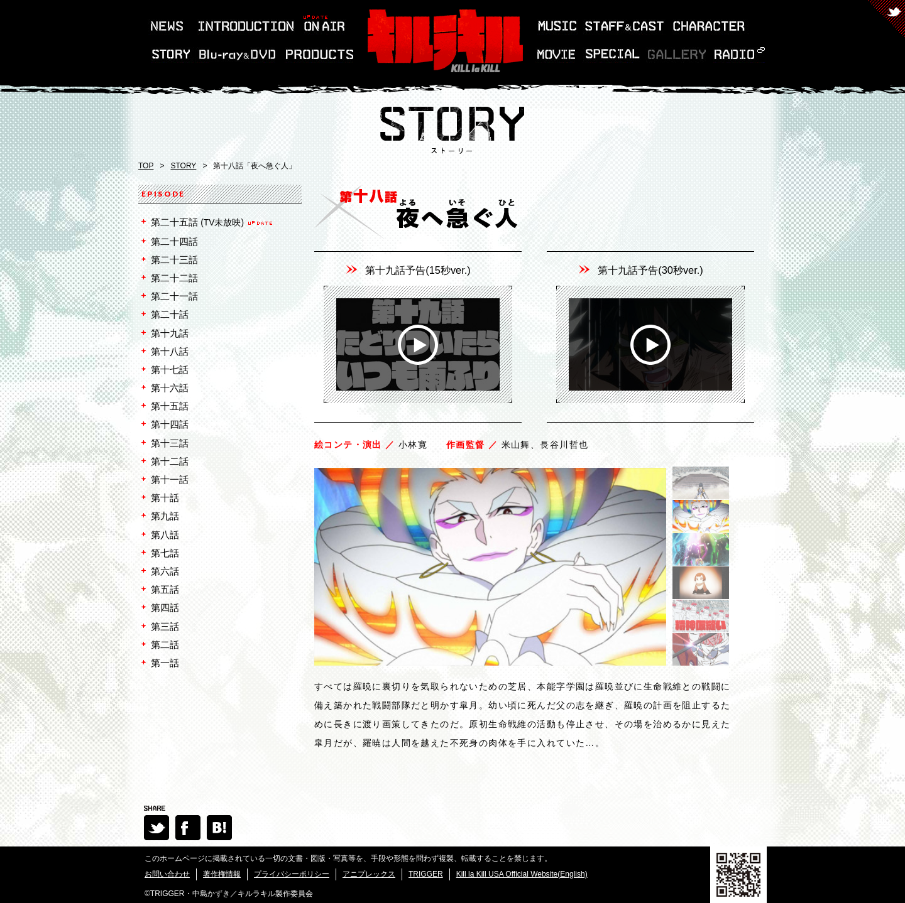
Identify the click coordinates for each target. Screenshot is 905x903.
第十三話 (170, 443)
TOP (145, 165)
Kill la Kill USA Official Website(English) (522, 874)
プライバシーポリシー (291, 874)
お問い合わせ (167, 874)
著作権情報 (222, 874)
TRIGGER (426, 874)
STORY (183, 165)
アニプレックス (369, 874)
